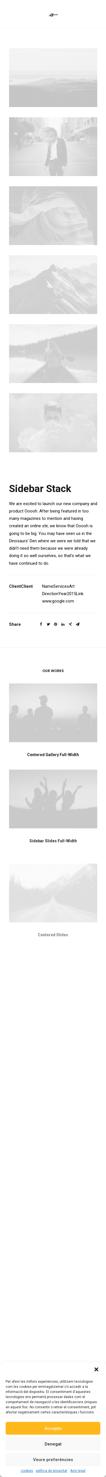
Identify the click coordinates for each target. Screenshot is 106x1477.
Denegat (53, 1444)
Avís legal (77, 1471)
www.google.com (58, 601)
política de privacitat (51, 1471)
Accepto (53, 1428)
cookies (27, 1471)
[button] (97, 1370)
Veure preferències (53, 1459)
